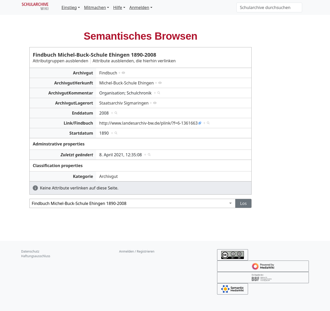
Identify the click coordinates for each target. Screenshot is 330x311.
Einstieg (69, 7)
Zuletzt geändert (77, 155)
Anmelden (139, 7)
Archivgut (83, 73)
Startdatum (81, 133)
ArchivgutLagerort (74, 103)
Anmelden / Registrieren (136, 251)
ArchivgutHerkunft (73, 83)
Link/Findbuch (78, 123)
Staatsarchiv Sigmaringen (123, 103)
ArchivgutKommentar (70, 93)
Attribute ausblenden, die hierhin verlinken (134, 61)
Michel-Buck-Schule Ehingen (126, 83)
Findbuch (108, 73)
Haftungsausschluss (35, 256)
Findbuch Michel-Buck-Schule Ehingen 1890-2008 (94, 54)
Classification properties (58, 165)
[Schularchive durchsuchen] (269, 7)
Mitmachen (95, 7)
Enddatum (82, 113)
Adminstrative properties (59, 144)
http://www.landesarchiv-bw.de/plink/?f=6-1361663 (148, 123)
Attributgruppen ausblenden (60, 61)
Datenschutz (30, 251)
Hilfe (117, 7)
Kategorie (83, 176)
